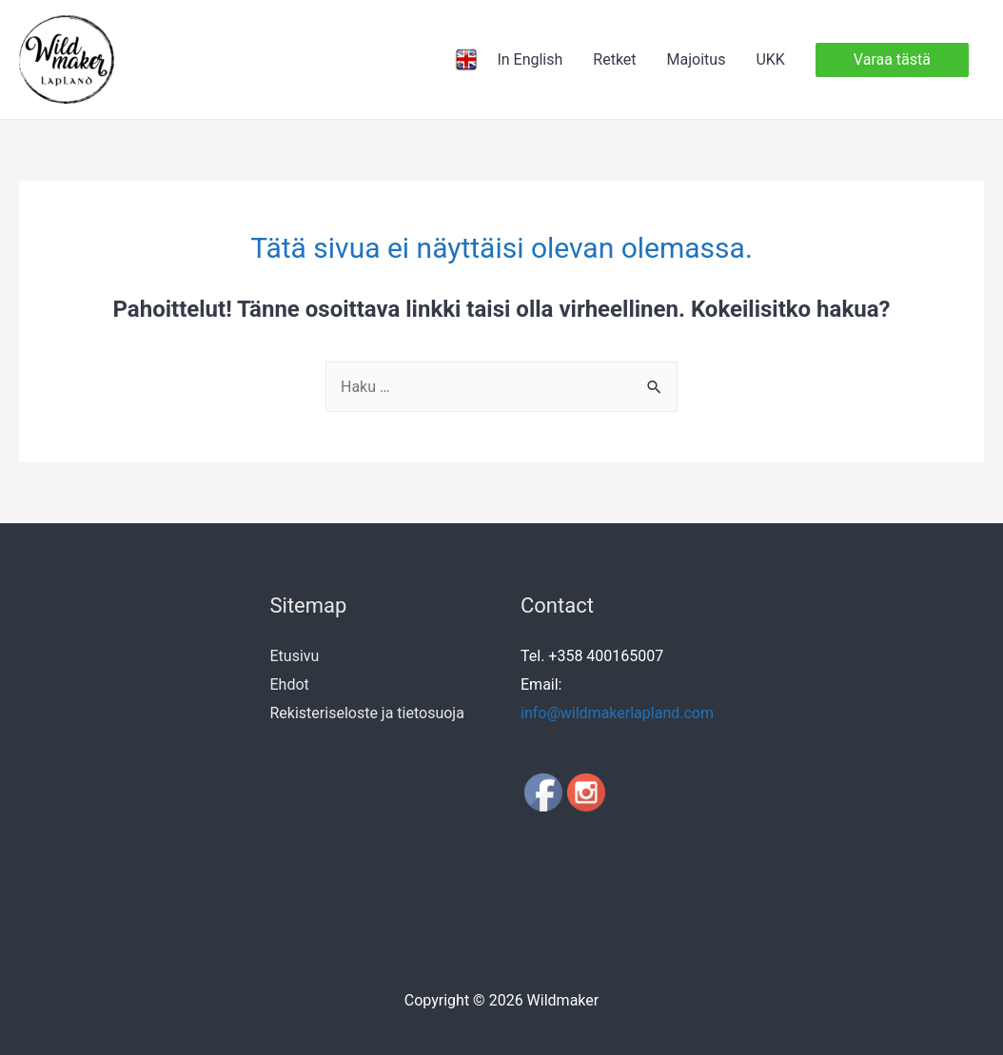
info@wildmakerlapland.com (617, 713)
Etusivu (295, 656)
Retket (614, 59)
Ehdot (289, 684)
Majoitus (696, 59)
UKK (770, 59)
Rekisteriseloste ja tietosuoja (367, 713)
